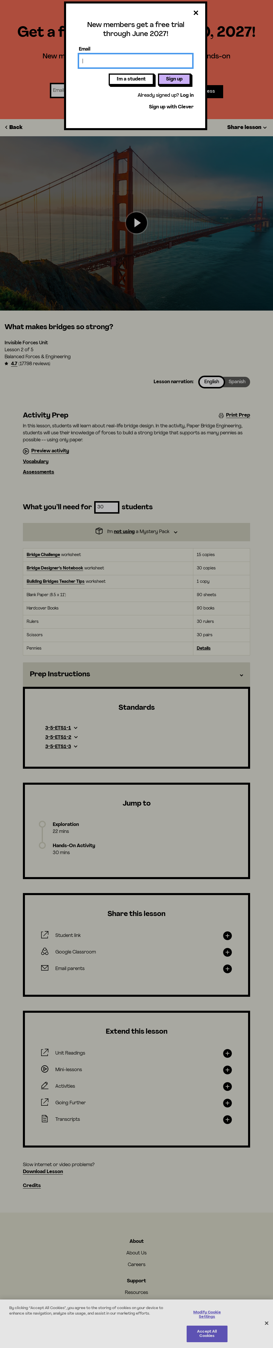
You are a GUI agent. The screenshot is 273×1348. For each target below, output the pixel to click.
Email (84, 49)
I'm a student (131, 79)
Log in (187, 95)
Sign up (174, 79)
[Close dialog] (196, 13)
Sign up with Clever (171, 107)
